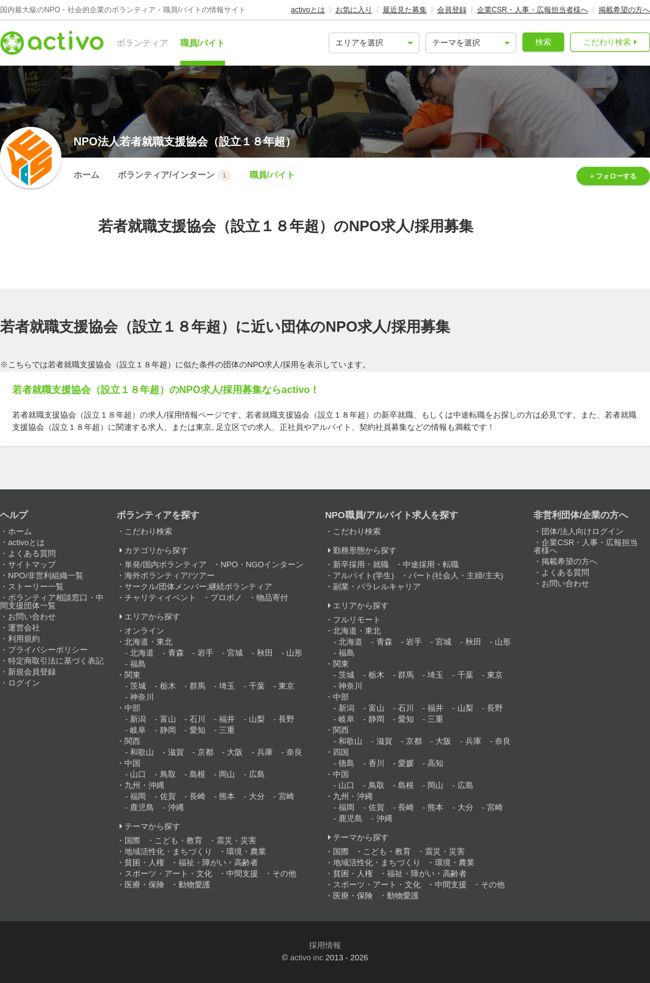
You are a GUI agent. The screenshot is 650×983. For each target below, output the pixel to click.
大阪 (235, 752)
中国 (132, 763)
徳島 (346, 763)
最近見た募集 (405, 10)
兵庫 (265, 752)
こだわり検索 (607, 42)
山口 (138, 774)
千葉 (257, 685)
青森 (176, 652)
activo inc (306, 957)
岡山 (227, 774)
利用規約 (24, 638)
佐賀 (168, 796)
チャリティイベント (160, 597)
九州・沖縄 (144, 785)
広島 (257, 774)
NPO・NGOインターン (262, 564)
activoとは (307, 10)
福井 (227, 719)
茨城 (138, 685)
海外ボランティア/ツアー (169, 575)
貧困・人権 (144, 862)
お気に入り (353, 10)
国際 (132, 840)
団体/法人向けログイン (582, 531)
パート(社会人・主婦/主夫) (455, 575)
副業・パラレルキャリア (377, 586)
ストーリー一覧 (36, 586)
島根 (197, 774)
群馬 (197, 685)
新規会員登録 (32, 671)
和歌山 (142, 752)
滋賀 (176, 752)
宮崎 (286, 796)
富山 (168, 719)
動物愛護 (194, 884)
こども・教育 (178, 840)
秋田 (265, 652)
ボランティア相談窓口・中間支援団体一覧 (52, 601)
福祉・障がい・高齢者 (218, 862)
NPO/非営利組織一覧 (45, 575)
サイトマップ (32, 564)
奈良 (294, 752)
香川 (376, 763)
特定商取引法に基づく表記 (56, 660)
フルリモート (357, 619)
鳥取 (168, 774)
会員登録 (452, 10)
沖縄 (176, 807)
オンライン (144, 630)
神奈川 (142, 697)
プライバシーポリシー (48, 649)
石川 (197, 719)
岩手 (205, 652)
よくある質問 (32, 553)
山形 (294, 652)
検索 (543, 42)
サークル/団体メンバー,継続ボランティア (198, 586)
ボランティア (142, 43)
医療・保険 (144, 884)
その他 (284, 873)
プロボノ (226, 597)
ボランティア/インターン (174, 175)
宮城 (235, 652)
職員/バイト (203, 43)
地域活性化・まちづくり (168, 851)
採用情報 (325, 945)
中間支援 (242, 873)
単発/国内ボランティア (165, 564)
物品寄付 (272, 597)
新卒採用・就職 (361, 564)
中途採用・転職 (431, 564)
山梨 (257, 719)
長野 (286, 719)
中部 (132, 708)
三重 (227, 730)
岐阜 (138, 730)
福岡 (138, 796)
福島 (138, 663)
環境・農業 (246, 851)
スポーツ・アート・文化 (168, 873)
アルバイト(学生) (363, 575)
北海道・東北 (148, 641)
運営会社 (24, 627)
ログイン (24, 682)
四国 (341, 752)
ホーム (86, 175)
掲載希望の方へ (624, 10)
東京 (286, 685)
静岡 (168, 730)
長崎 (197, 796)
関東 (132, 674)
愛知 (197, 730)
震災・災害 (236, 840)
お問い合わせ (32, 616)
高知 (435, 763)
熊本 (227, 796)
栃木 (168, 685)
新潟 (138, 719)
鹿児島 (142, 807)
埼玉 (227, 685)
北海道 (142, 652)
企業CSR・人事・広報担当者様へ (532, 10)
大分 (257, 796)
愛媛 (406, 763)
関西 (132, 741)
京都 (205, 752)
